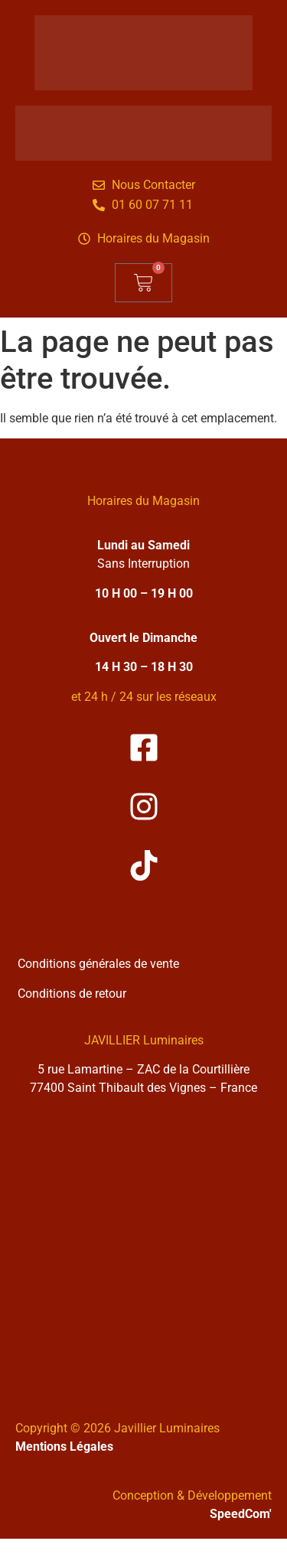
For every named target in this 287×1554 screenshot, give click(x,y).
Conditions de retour (72, 993)
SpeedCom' (241, 1514)
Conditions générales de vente (98, 963)
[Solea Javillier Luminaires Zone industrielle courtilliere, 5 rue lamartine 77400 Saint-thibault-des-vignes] (143, 1247)
